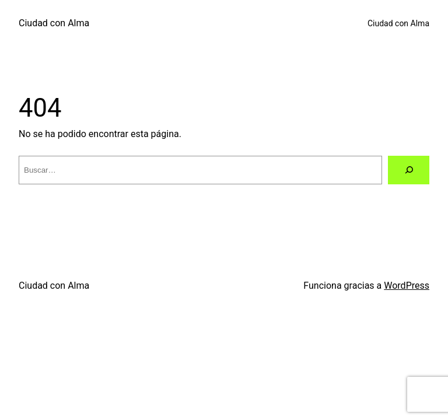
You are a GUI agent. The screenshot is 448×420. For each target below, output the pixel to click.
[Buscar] (408, 170)
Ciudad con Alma (54, 23)
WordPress (406, 285)
